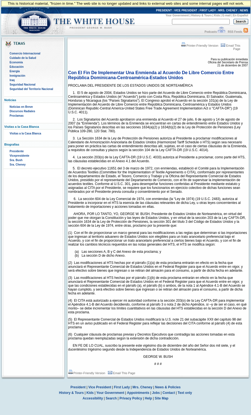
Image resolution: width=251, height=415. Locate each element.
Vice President (99, 387)
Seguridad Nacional (23, 84)
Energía (15, 71)
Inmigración (18, 75)
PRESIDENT (164, 10)
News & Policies (168, 387)
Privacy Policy (131, 398)
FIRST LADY (208, 10)
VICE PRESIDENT (185, 10)
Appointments (138, 393)
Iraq (12, 80)
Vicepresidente (19, 155)
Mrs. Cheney (142, 387)
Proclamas (17, 115)
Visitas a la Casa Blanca (25, 133)
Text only (185, 393)
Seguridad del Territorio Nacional (31, 89)
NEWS (244, 10)
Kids (217, 15)
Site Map (161, 398)
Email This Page (121, 373)
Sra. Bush (16, 160)
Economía (16, 62)
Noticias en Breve (21, 106)
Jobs (156, 393)
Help (148, 398)
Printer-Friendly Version (199, 45)
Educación (17, 66)
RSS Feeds (235, 31)
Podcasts (210, 31)
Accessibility (93, 398)
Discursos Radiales (22, 111)
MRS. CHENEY (227, 10)
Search (111, 398)
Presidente (17, 151)
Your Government (177, 15)
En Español (240, 15)
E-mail (226, 15)
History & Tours (201, 15)
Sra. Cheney (18, 164)
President (78, 387)
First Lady (122, 387)
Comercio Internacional (25, 53)
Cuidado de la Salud (23, 57)
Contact (169, 393)
